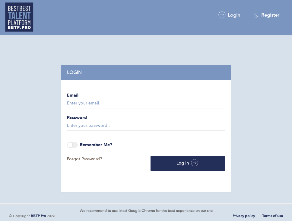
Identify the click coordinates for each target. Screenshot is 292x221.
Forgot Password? (84, 159)
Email (72, 95)
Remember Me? (89, 145)
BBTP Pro (38, 215)
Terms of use (272, 215)
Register (265, 14)
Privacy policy (244, 215)
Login (228, 14)
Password (77, 117)
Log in (187, 162)
